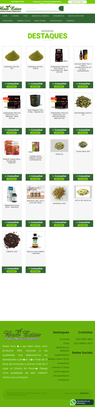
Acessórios (8, 21)
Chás (25, 16)
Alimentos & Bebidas (40, 16)
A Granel (15, 16)
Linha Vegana (40, 21)
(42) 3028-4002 (84, 339)
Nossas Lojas (77, 2)
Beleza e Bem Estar (76, 16)
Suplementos (58, 16)
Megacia (84, 393)
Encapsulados (56, 21)
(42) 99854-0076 (83, 343)
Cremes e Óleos (23, 21)
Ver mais (11, 86)
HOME (5, 16)
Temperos (70, 21)
